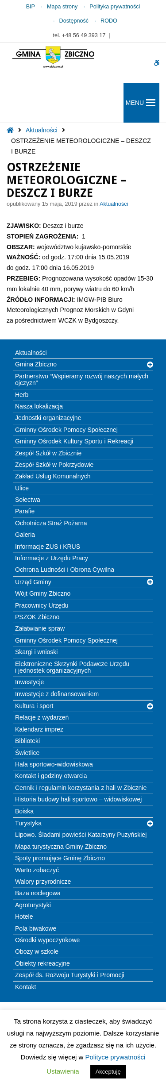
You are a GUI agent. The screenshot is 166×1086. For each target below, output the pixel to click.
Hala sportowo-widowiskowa (54, 764)
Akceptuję (108, 1071)
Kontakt (25, 986)
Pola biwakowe (35, 928)
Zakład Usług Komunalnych (52, 476)
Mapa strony (62, 7)
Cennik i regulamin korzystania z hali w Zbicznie (81, 787)
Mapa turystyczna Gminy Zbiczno (61, 846)
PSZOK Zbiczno (37, 616)
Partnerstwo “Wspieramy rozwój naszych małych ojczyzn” (81, 379)
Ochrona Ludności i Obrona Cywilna (64, 569)
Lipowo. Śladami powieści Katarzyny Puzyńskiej (81, 834)
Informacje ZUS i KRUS (47, 546)
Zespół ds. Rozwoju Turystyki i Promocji (69, 974)
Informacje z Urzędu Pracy (51, 558)
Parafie (25, 511)
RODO (108, 21)
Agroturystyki (33, 905)
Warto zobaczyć (37, 870)
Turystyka (28, 823)
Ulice (22, 488)
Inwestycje (29, 681)
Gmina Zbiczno (36, 364)
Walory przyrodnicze (43, 881)
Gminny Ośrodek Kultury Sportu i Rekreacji (74, 441)
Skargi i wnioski (36, 651)
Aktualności (42, 130)
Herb (21, 394)
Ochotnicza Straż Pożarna (51, 523)
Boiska (24, 811)
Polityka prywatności (114, 7)
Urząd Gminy (33, 581)
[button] (135, 102)
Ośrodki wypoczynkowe (47, 940)
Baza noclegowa (38, 893)
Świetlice (27, 752)
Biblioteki (27, 740)
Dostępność (74, 21)
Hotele (24, 916)
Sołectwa (27, 499)
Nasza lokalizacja (39, 406)
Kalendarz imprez (39, 729)
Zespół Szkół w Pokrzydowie (54, 464)
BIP (30, 7)
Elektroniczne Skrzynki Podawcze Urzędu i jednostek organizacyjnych (72, 667)
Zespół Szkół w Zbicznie (48, 453)
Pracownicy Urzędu (42, 605)
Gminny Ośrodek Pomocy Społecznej (66, 429)
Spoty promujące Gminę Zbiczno (60, 858)
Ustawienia (62, 1071)
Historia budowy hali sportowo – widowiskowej (78, 799)
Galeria (25, 534)
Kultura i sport (34, 705)
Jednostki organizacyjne (48, 417)
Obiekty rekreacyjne (42, 963)
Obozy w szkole (36, 951)
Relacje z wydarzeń (42, 717)
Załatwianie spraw (40, 628)
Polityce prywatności (115, 1057)
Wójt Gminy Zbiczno (42, 593)
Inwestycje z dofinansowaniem (57, 693)
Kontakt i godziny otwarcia (51, 775)
